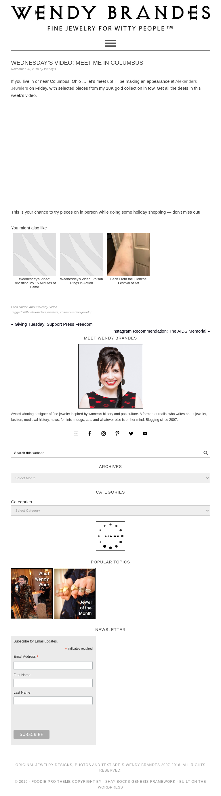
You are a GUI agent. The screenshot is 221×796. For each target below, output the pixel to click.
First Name (22, 675)
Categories (21, 501)
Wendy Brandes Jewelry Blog (110, 15)
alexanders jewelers (44, 312)
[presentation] (57, 719)
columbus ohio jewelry (75, 312)
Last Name (22, 692)
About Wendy (38, 307)
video (53, 307)
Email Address (26, 657)
